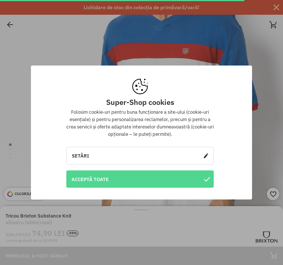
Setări (140, 155)
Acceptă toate (140, 179)
